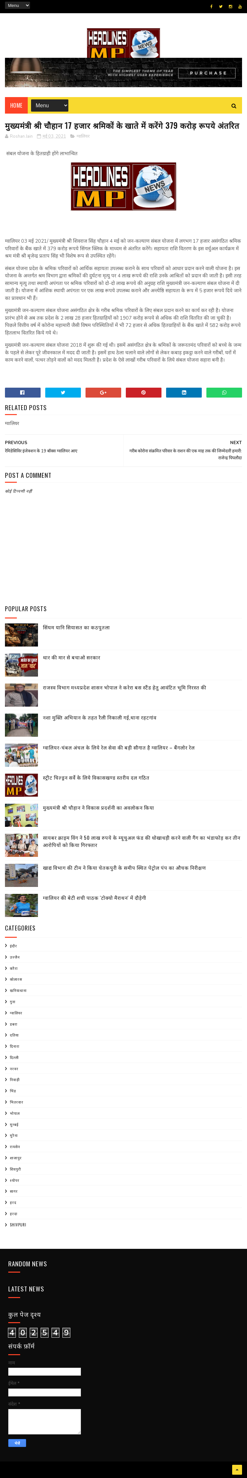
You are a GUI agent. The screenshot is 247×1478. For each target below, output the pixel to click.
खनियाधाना (18, 990)
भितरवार (16, 1102)
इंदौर (13, 945)
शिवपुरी (15, 1169)
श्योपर (14, 1180)
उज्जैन (15, 957)
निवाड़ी (15, 1079)
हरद (13, 1202)
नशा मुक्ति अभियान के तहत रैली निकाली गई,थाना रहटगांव (100, 717)
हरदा (14, 1213)
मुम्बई (14, 1124)
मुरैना (14, 1135)
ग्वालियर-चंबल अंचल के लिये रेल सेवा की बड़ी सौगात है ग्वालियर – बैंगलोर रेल (119, 747)
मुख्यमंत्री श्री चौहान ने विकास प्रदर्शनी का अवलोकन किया (98, 807)
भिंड (13, 1090)
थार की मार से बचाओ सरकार (71, 657)
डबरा (14, 1024)
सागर (14, 1191)
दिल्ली (14, 1057)
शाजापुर (16, 1157)
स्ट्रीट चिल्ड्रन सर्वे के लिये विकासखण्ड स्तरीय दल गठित (96, 777)
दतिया (14, 1035)
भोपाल (15, 1113)
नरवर (14, 1068)
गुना (13, 1001)
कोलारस (16, 979)
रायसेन (15, 1146)
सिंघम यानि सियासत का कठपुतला (76, 627)
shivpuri (18, 1224)
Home (16, 105)
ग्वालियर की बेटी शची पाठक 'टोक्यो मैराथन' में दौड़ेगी (94, 897)
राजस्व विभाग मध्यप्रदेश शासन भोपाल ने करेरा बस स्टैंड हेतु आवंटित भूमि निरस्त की (124, 687)
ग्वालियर (83, 136)
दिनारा (14, 1046)
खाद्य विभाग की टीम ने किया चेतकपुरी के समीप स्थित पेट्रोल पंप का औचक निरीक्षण (124, 867)
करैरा (14, 968)
